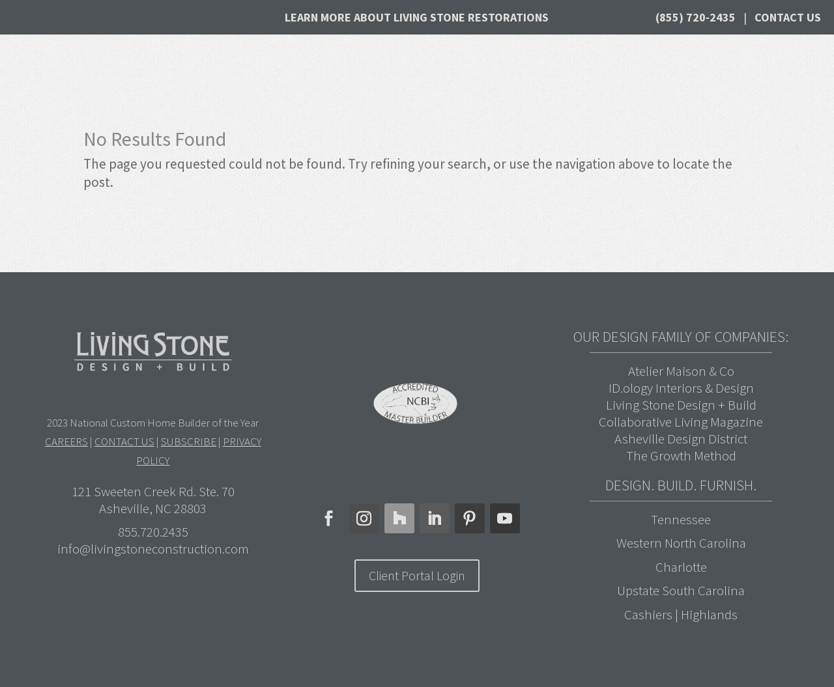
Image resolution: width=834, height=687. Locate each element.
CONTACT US (124, 441)
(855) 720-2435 (695, 17)
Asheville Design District (680, 438)
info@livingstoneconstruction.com (153, 548)
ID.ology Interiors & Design (681, 388)
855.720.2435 (153, 531)
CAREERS (66, 441)
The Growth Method (681, 455)
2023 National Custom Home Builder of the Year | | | (153, 441)
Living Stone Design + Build (681, 405)
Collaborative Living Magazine (681, 421)
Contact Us (788, 17)
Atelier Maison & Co (681, 371)
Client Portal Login (417, 575)
